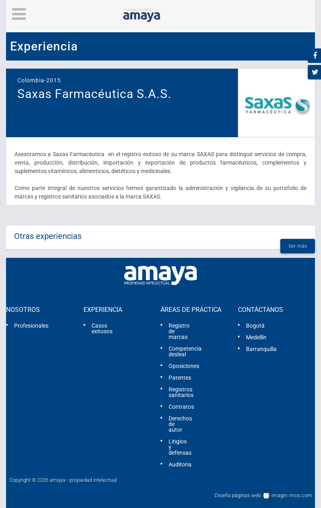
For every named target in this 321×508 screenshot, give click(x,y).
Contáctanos (260, 310)
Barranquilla (261, 349)
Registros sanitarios (181, 392)
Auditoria (180, 464)
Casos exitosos (102, 328)
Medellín (256, 337)
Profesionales (31, 325)
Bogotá (255, 325)
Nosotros (23, 310)
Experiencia (102, 310)
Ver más (297, 246)
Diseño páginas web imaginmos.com (263, 496)
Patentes (180, 377)
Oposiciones (184, 366)
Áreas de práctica (190, 310)
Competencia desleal (185, 351)
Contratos (181, 406)
